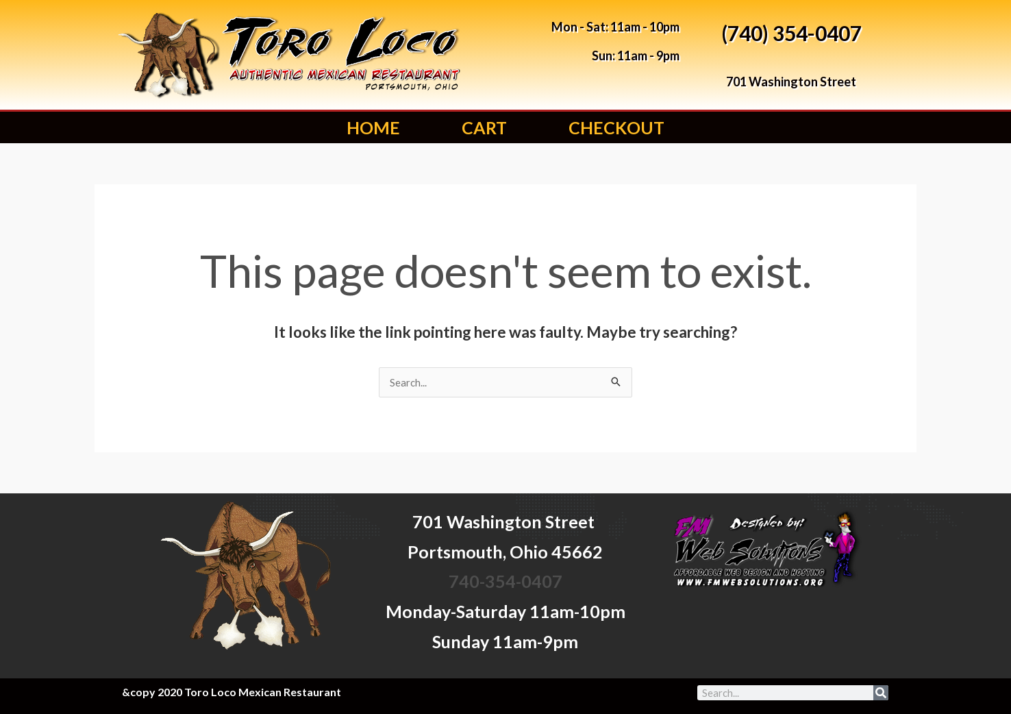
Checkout (616, 127)
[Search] (880, 692)
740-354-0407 (505, 581)
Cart (484, 127)
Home (373, 127)
